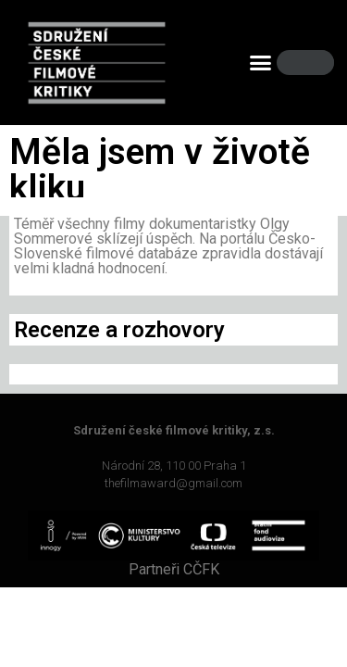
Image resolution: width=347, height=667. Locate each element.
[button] (260, 63)
